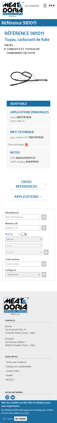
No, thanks (20, 420)
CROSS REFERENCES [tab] (31, 184)
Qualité (9, 375)
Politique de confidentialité (18, 366)
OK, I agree (8, 420)
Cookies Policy (13, 371)
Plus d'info (24, 414)
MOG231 (10, 379)
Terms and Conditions (16, 362)
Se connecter (32, 5)
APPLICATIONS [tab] (28, 197)
